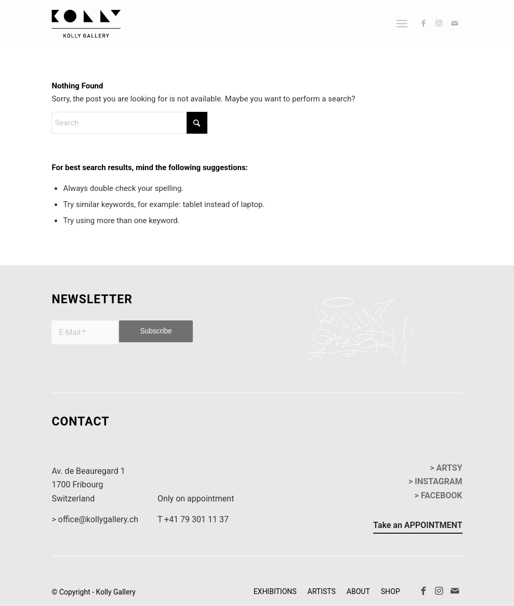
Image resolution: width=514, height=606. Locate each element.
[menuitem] (402, 23)
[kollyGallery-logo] (86, 23)
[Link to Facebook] (423, 23)
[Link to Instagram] (439, 23)
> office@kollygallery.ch (94, 519)
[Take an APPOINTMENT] (417, 527)
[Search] (129, 123)
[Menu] (402, 23)
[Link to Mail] (455, 23)
